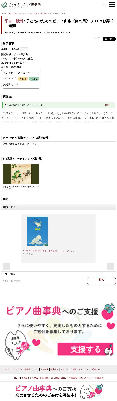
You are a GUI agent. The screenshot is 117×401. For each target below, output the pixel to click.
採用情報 (45, 378)
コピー (24, 49)
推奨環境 (99, 378)
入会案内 (35, 378)
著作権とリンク (86, 378)
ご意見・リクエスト (79, 369)
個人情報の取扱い (59, 378)
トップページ (11, 369)
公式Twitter (95, 369)
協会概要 (25, 378)
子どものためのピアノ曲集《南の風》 (33, 13)
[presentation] (6, 266)
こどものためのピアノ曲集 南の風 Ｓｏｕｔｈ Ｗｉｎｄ (49, 251)
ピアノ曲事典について (29, 369)
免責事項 (73, 378)
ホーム (4, 13)
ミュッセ (64, 369)
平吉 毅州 (13, 13)
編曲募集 (54, 369)
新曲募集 (44, 369)
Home (17, 378)
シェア (96, 38)
